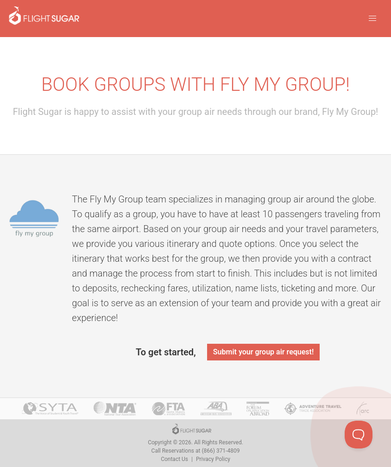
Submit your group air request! (263, 351)
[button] (372, 18)
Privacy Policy (213, 459)
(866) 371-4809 (221, 451)
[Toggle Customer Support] (358, 434)
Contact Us (174, 459)
